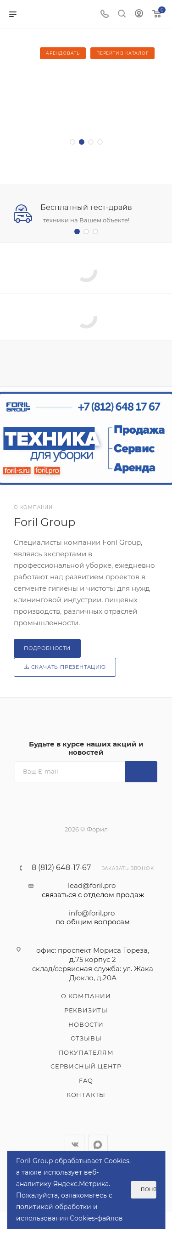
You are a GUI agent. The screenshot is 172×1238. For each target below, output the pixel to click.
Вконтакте (74, 1144)
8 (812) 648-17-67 (61, 867)
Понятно (148, 1190)
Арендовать (63, 53)
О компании (86, 996)
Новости (86, 1024)
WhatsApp (98, 1144)
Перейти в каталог (122, 53)
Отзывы (86, 1038)
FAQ (86, 1080)
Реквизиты (86, 1010)
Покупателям (86, 1052)
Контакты (86, 1094)
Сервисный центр (86, 1066)
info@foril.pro (93, 918)
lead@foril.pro (93, 890)
